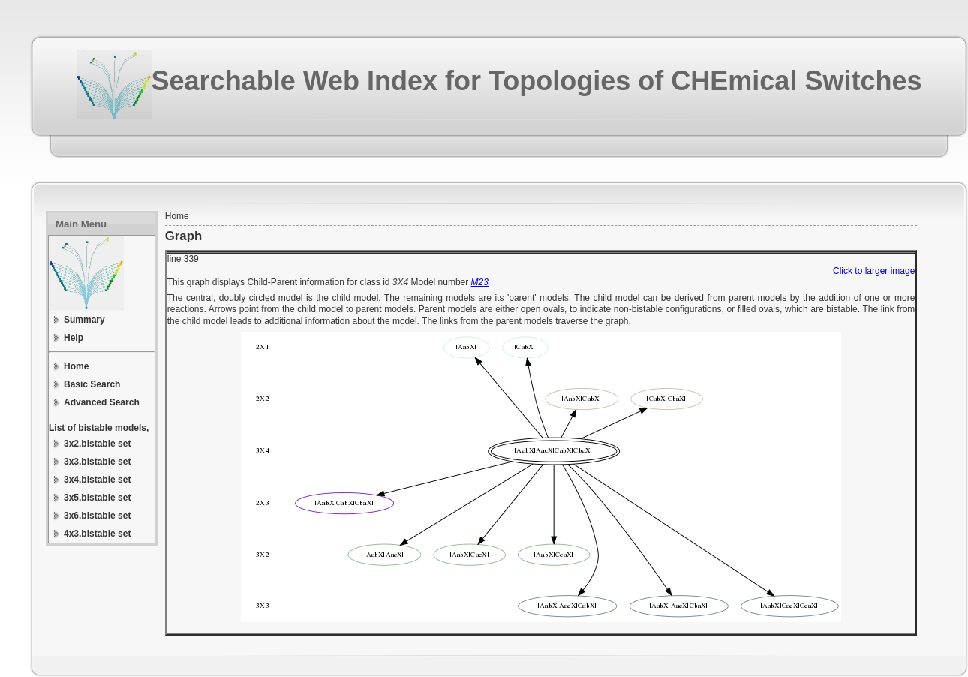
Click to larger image (874, 271)
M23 (480, 282)
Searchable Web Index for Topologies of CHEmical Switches (537, 80)
